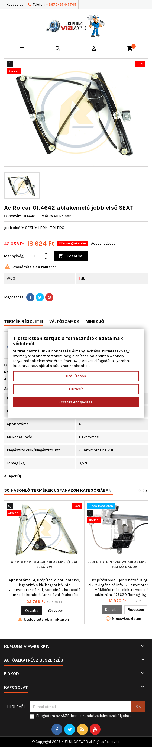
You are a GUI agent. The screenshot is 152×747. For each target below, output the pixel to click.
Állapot (10, 476)
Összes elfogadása (76, 402)
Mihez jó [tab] (95, 321)
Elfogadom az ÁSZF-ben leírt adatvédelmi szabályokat (83, 715)
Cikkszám (13, 216)
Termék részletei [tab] (23, 321)
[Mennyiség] (35, 256)
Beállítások (76, 376)
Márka (47, 216)
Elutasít (76, 389)
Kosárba (70, 256)
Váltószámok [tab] (64, 321)
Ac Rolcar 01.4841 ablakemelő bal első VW (44, 564)
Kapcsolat (15, 4)
